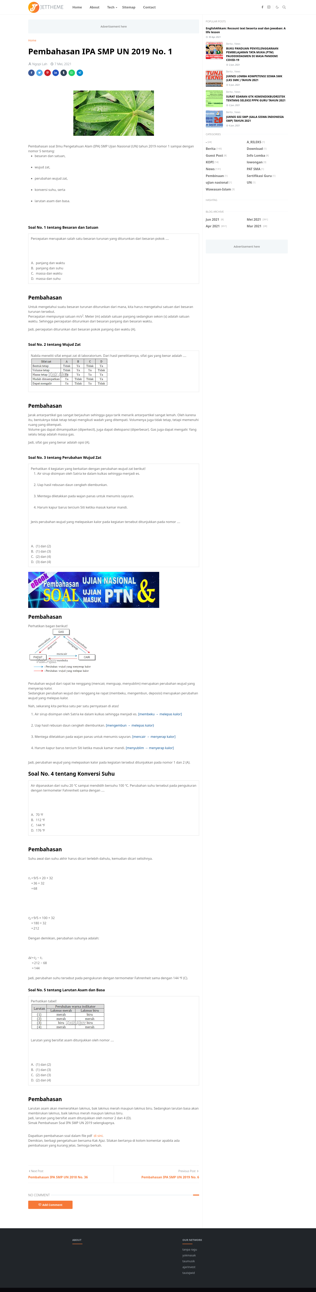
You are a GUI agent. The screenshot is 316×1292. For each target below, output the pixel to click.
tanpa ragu (189, 1249)
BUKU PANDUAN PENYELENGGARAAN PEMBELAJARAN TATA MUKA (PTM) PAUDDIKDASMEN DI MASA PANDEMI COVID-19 (252, 54)
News (237, 43)
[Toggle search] (284, 7)
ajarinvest (188, 1267)
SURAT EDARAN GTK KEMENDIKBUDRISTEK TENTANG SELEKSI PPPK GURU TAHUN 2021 (256, 98)
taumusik (188, 1261)
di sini (98, 1135)
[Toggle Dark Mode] (277, 7)
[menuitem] (77, 7)
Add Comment (50, 1205)
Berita (229, 43)
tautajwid (188, 1273)
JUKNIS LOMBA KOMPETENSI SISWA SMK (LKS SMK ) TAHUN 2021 (254, 78)
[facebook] (262, 7)
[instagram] (269, 7)
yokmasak (189, 1255)
